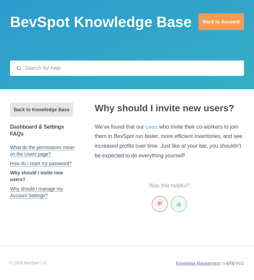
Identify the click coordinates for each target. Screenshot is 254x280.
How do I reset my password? (41, 163)
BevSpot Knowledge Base (101, 22)
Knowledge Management (198, 263)
